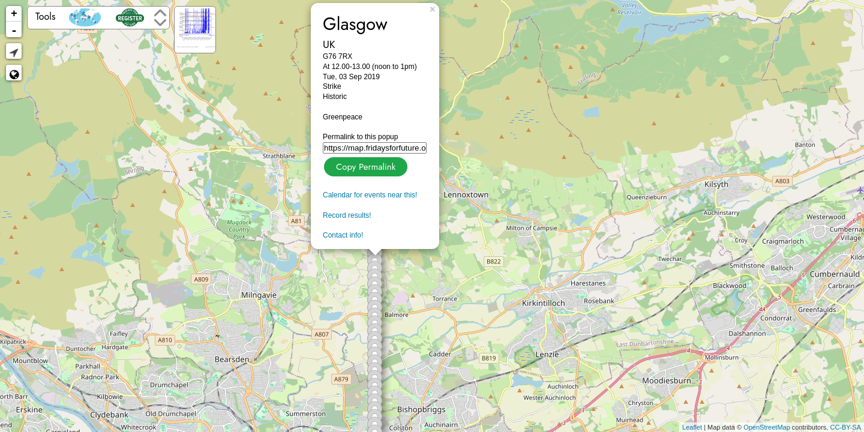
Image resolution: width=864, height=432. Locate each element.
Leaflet (692, 427)
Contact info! (343, 235)
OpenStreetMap (766, 427)
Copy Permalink (364, 165)
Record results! (347, 215)
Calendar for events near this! (370, 195)
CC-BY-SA (845, 427)
